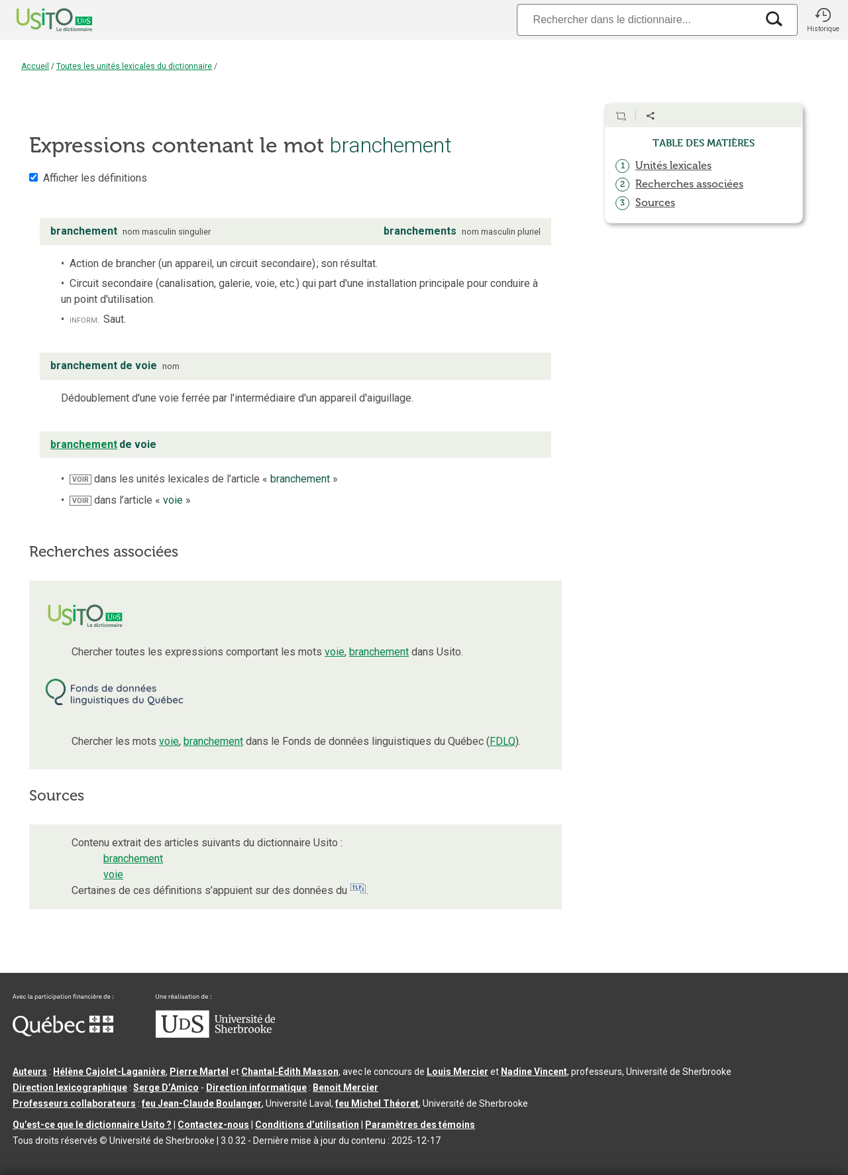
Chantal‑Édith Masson (290, 1071)
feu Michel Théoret (377, 1103)
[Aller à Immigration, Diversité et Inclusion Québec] (63, 1033)
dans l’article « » (130, 500)
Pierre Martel (199, 1071)
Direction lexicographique (70, 1087)
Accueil (35, 66)
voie (334, 651)
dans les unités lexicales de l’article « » (204, 479)
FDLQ (502, 741)
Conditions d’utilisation (307, 1124)
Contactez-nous (213, 1124)
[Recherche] (636, 19)
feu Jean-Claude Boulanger (202, 1103)
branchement (379, 651)
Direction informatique (256, 1087)
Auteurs (30, 1071)
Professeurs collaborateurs (74, 1103)
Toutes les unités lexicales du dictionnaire (134, 66)
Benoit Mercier (345, 1087)
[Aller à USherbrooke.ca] (215, 1034)
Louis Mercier (457, 1071)
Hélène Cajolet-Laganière (109, 1071)
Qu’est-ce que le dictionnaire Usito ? (92, 1124)
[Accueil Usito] (40, 20)
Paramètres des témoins (420, 1124)
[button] (823, 20)
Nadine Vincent (534, 1071)
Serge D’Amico (166, 1087)
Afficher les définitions (95, 178)
